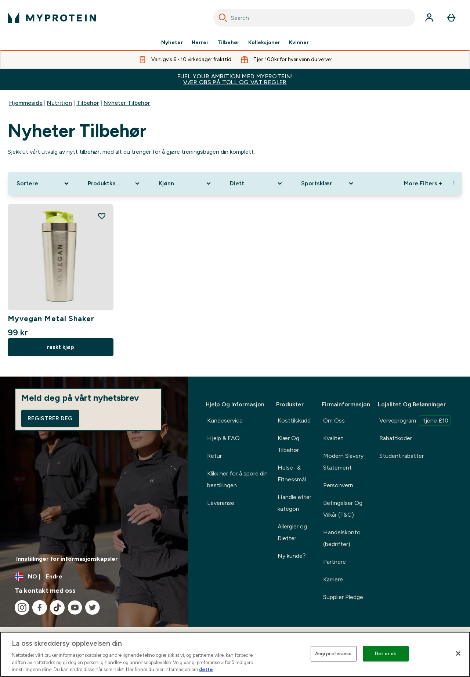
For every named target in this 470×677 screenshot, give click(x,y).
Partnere (334, 561)
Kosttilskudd (294, 420)
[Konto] (429, 18)
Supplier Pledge (343, 597)
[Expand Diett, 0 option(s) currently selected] (256, 183)
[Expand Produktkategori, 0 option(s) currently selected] (114, 183)
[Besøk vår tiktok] (57, 607)
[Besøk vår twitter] (92, 607)
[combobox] (314, 17)
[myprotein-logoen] (52, 17)
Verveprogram (415, 420)
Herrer (200, 42)
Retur (214, 455)
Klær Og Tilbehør (288, 444)
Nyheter (172, 42)
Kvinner (299, 42)
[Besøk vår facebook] (39, 607)
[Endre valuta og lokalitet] (94, 576)
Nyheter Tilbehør (127, 102)
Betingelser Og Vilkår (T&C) (342, 508)
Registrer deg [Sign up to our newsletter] (50, 418)
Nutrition (59, 102)
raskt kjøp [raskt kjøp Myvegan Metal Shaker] (60, 346)
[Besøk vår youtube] (75, 607)
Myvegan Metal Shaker (51, 318)
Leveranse (220, 502)
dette (206, 669)
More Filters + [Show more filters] (423, 183)
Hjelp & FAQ (223, 438)
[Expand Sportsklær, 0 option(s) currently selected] (328, 183)
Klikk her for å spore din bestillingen (237, 479)
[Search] (223, 17)
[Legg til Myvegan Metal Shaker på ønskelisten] (102, 216)
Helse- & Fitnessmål (292, 473)
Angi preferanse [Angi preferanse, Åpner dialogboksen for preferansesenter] (333, 653)
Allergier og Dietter (292, 532)
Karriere (333, 579)
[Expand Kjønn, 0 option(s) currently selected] (185, 183)
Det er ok (385, 653)
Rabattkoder (395, 438)
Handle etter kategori (294, 503)
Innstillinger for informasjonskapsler (67, 558)
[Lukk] (458, 653)
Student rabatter (401, 455)
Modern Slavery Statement (343, 461)
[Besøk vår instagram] (22, 607)
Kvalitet (333, 438)
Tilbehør (228, 42)
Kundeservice (225, 420)
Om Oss (334, 420)
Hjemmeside (26, 102)
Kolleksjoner (264, 42)
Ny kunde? (292, 555)
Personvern (338, 485)
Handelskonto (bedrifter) (342, 538)
